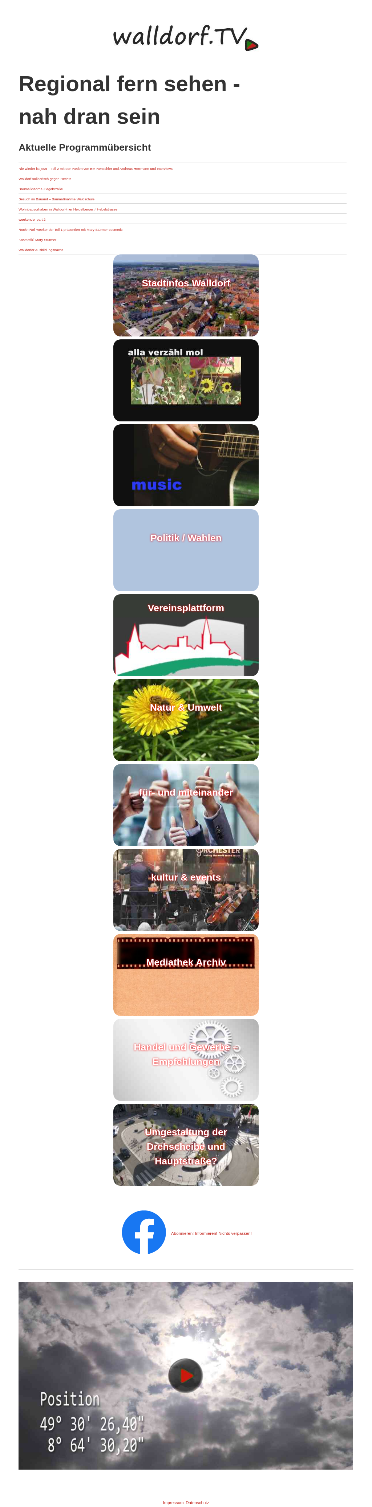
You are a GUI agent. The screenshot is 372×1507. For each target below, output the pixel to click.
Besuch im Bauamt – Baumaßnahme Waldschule (84, 198)
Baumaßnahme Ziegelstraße (57, 188)
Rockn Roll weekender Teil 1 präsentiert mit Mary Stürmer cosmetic (109, 228)
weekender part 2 (42, 218)
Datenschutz (205, 1502)
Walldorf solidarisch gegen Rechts (64, 178)
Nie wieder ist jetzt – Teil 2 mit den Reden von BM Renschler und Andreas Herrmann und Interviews (152, 167)
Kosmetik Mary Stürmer (51, 239)
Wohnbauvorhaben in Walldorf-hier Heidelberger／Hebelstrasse (104, 208)
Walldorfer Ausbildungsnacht (57, 249)
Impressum (165, 1502)
